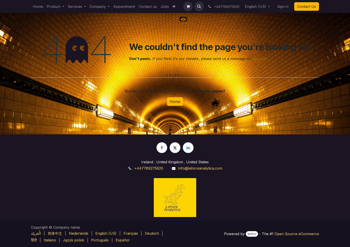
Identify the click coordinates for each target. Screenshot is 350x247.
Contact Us (306, 6)
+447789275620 (148, 168)
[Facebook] (161, 147)
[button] (199, 6)
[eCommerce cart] (188, 6)
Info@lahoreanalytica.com (200, 168)
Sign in (283, 6)
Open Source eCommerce (297, 234)
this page (259, 58)
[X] (175, 147)
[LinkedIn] (188, 147)
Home (175, 101)
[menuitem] (38, 6)
